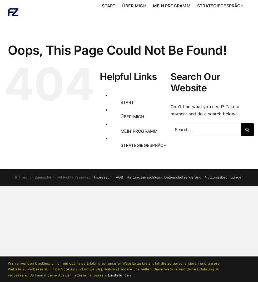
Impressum (103, 177)
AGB (119, 177)
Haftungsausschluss (144, 177)
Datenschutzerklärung (182, 177)
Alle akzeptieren (240, 269)
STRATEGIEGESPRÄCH (144, 145)
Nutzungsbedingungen (224, 177)
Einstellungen (119, 275)
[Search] (247, 129)
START (127, 102)
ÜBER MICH (133, 116)
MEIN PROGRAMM (139, 131)
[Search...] (206, 129)
